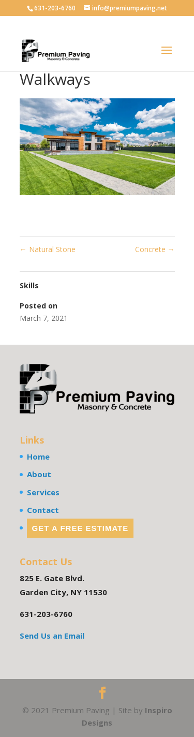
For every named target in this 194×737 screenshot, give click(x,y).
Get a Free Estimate (80, 528)
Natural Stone (48, 249)
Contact (43, 510)
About (39, 474)
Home (38, 456)
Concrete (155, 249)
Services (43, 492)
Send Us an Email (52, 635)
